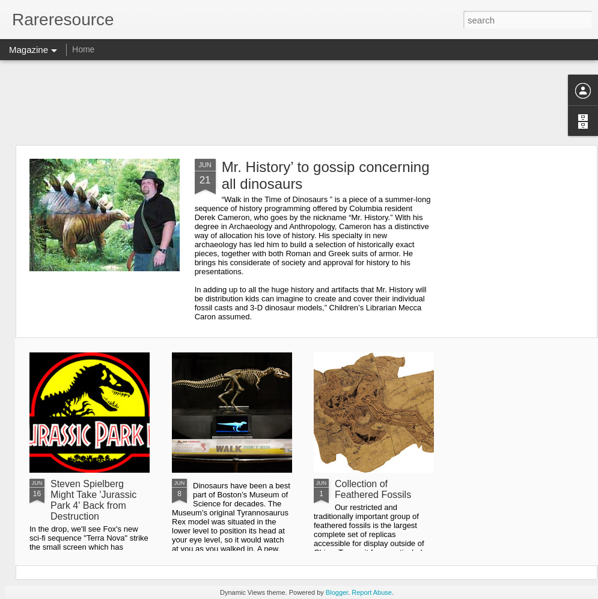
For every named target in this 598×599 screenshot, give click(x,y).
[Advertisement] (299, 102)
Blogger (337, 592)
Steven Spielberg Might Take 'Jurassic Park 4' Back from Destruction (93, 500)
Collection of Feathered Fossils (373, 489)
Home (83, 49)
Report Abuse (372, 592)
